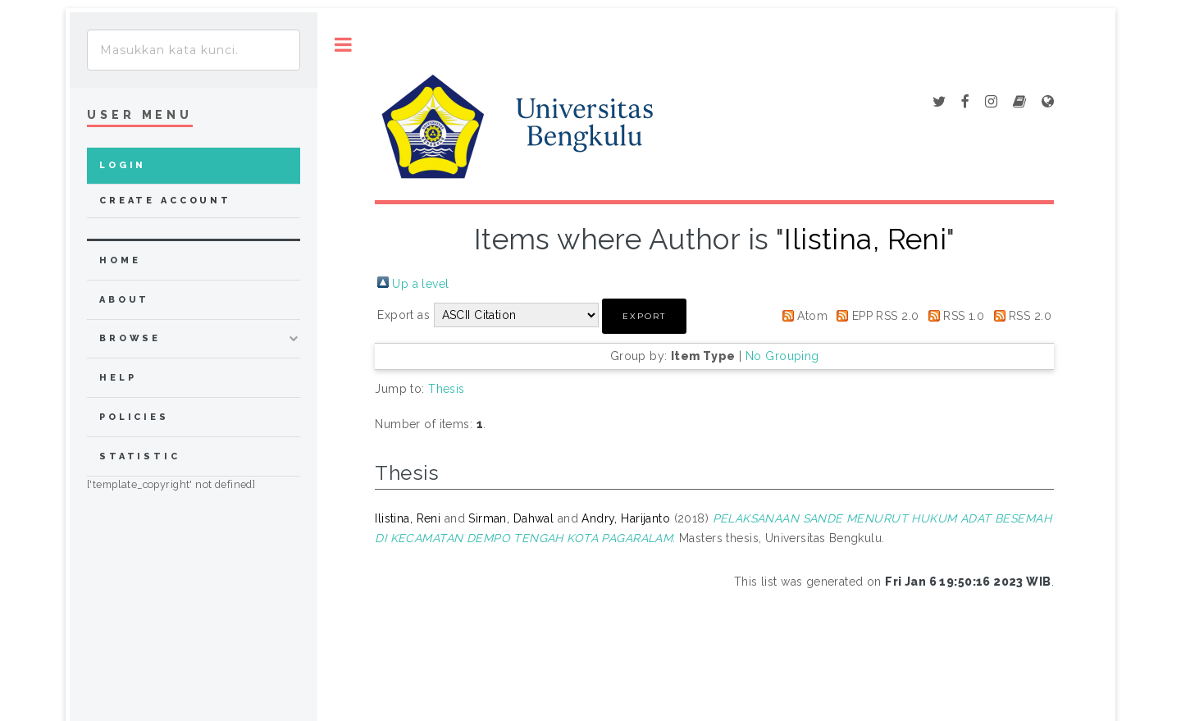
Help (117, 377)
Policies (134, 417)
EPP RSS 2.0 (885, 315)
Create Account (165, 200)
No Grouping (782, 356)
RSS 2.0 (1030, 315)
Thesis (446, 388)
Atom (812, 315)
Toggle (343, 44)
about (124, 299)
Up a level (420, 283)
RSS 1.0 (963, 315)
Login (122, 165)
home (119, 260)
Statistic (139, 456)
